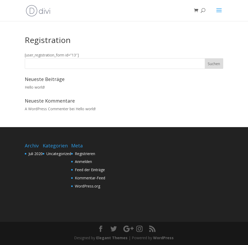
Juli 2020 (35, 153)
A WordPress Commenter (47, 108)
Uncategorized (58, 153)
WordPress (163, 237)
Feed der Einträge (90, 169)
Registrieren (85, 153)
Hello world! (35, 87)
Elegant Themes (112, 237)
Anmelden (83, 161)
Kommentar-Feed (90, 177)
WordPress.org (87, 186)
